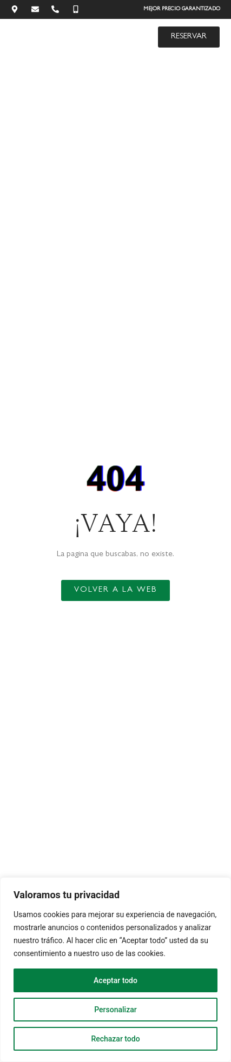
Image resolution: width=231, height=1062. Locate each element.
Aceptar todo (115, 980)
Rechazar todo (115, 1038)
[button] (134, 37)
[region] (115, 969)
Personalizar (115, 1009)
